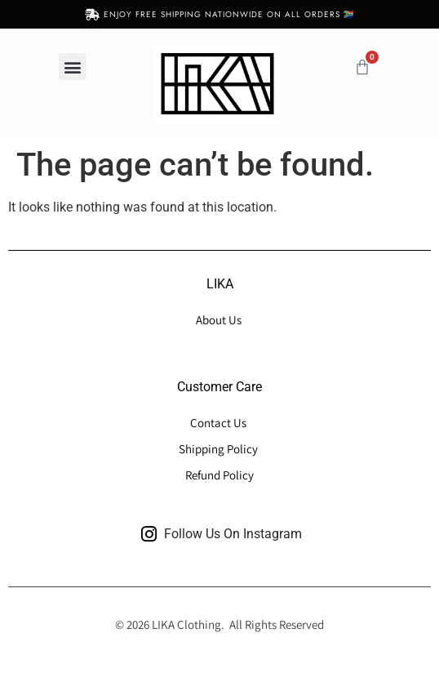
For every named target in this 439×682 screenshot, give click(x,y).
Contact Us (219, 422)
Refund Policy (219, 475)
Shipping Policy (218, 449)
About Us (220, 320)
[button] (72, 66)
